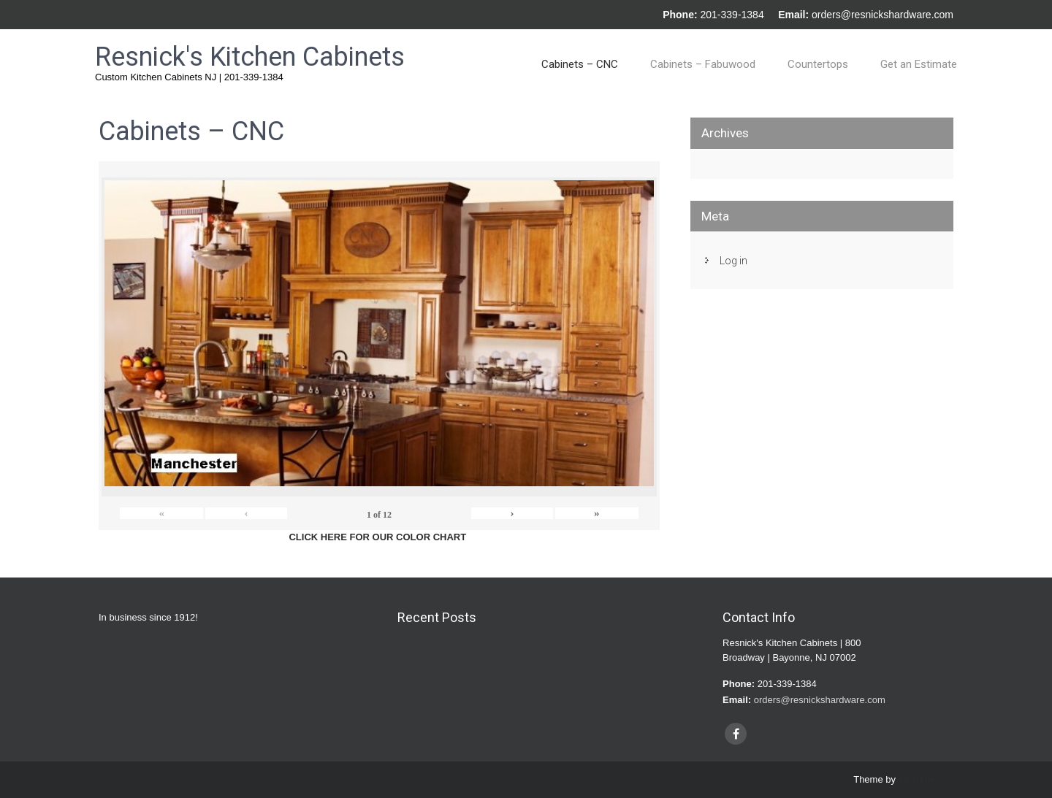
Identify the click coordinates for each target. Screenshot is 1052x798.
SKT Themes (926, 779)
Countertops (818, 64)
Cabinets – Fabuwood (702, 64)
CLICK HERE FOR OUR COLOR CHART (377, 537)
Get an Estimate (918, 64)
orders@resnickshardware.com (882, 14)
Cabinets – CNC (579, 64)
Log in (733, 260)
